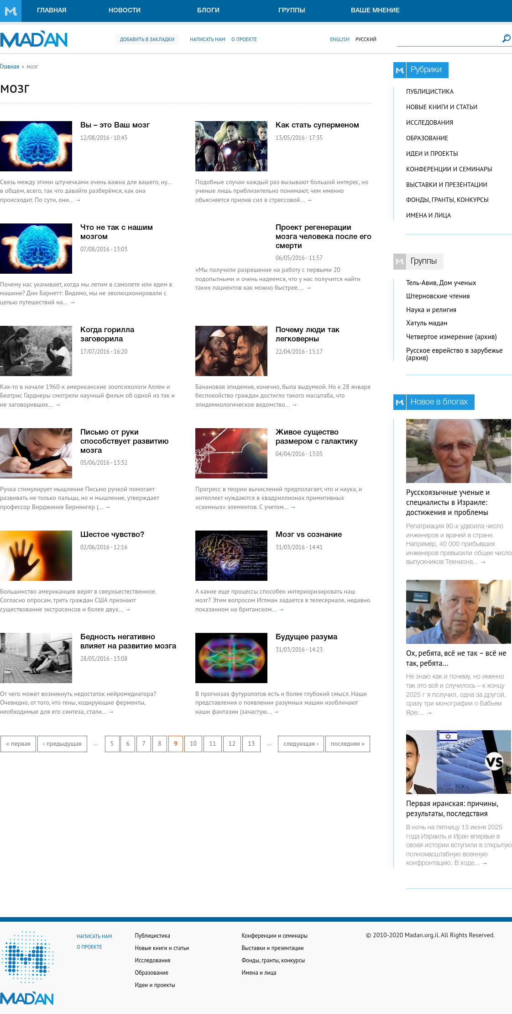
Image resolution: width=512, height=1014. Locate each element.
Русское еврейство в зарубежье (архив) (454, 354)
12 (232, 743)
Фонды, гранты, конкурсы (447, 200)
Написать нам (207, 39)
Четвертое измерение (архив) (451, 336)
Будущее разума (306, 637)
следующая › (300, 743)
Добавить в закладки (147, 39)
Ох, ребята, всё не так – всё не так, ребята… (456, 658)
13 (251, 743)
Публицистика (430, 91)
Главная (52, 11)
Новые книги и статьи (441, 107)
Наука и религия (431, 309)
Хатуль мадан (427, 323)
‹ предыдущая (62, 743)
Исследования (429, 122)
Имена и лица (428, 215)
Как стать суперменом (317, 125)
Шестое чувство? (112, 534)
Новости (125, 11)
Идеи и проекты (432, 153)
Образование (427, 138)
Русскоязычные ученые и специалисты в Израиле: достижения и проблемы (448, 502)
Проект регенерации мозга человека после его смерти (323, 237)
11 (212, 743)
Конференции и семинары (449, 169)
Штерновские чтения (438, 296)
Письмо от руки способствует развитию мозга (124, 441)
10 (193, 743)
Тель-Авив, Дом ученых (441, 283)
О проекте (244, 39)
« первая (18, 743)
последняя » (348, 743)
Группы (291, 11)
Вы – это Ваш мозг (115, 125)
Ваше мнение (375, 11)
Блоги (208, 11)
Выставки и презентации (446, 185)
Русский (365, 39)
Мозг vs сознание (309, 534)
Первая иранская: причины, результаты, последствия (452, 808)
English (339, 39)
